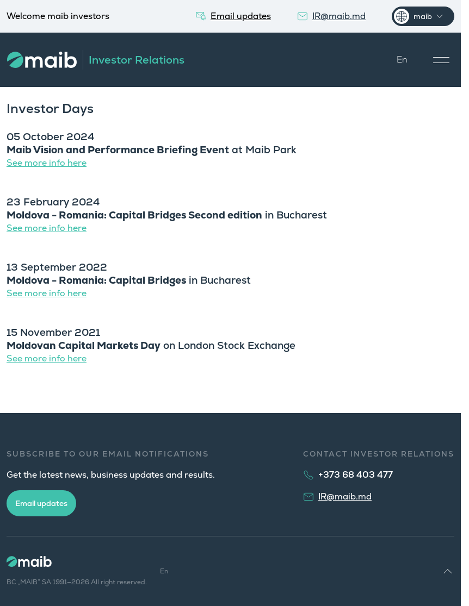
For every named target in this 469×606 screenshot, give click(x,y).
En (402, 59)
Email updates (41, 503)
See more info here (47, 162)
